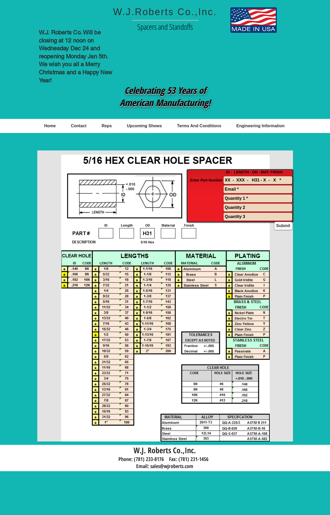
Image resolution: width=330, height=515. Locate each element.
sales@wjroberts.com (171, 466)
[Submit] (283, 226)
